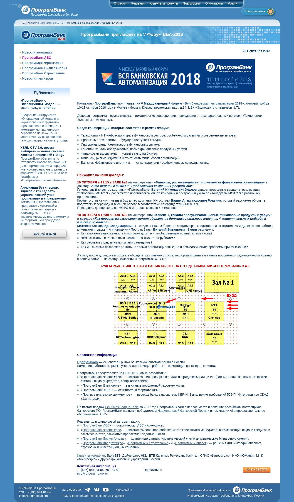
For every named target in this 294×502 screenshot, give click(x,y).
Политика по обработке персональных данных (93, 495)
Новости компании (37, 52)
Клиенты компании (91, 455)
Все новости (256, 469)
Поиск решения (255, 11)
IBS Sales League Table (122, 407)
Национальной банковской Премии (183, 410)
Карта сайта (124, 489)
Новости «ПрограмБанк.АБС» (46, 23)
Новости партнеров (37, 78)
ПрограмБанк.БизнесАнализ (44, 68)
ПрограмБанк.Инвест (190, 443)
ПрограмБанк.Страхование (43, 73)
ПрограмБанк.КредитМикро (103, 443)
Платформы (191, 3)
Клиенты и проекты (163, 3)
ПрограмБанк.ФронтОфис (42, 63)
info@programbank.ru (92, 473)
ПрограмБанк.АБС (36, 57)
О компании (214, 3)
